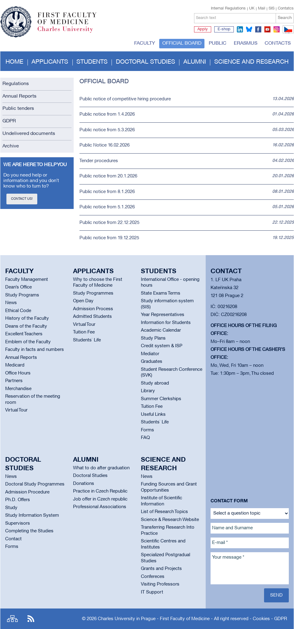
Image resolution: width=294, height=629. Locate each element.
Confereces (152, 577)
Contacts (278, 43)
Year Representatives (162, 315)
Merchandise (18, 389)
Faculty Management (26, 279)
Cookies (261, 619)
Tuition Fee (84, 332)
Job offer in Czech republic (100, 499)
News (11, 303)
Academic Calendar (161, 330)
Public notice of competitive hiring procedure (125, 99)
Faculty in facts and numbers (34, 350)
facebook (258, 29)
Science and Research (251, 62)
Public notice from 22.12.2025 (109, 223)
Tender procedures (98, 161)
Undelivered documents (28, 134)
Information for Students (166, 323)
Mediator (150, 354)
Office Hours (18, 373)
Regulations (15, 84)
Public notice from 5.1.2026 (107, 207)
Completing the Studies (29, 531)
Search (285, 18)
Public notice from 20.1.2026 (108, 176)
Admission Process (93, 309)
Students (92, 62)
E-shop (224, 29)
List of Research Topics (164, 512)
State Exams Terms (160, 293)
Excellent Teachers (23, 334)
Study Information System (32, 515)
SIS (271, 8)
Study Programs (22, 295)
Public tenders (18, 108)
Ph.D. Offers (17, 500)
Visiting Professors (160, 584)
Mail (261, 8)
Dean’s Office (18, 287)
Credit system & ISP (161, 346)
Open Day (83, 301)
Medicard (14, 365)
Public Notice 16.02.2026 (104, 145)
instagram (277, 29)
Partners (14, 381)
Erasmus (245, 43)
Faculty (144, 43)
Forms (147, 430)
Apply (202, 29)
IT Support (152, 592)
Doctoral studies (145, 62)
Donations (83, 484)
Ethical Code (18, 311)
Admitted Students (92, 316)
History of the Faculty (27, 318)
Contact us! (22, 198)
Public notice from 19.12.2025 (109, 238)
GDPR (9, 121)
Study (11, 508)
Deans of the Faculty (26, 326)
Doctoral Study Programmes (34, 484)
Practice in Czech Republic (100, 491)
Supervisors (17, 523)
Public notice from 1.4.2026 (107, 114)
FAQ (145, 438)
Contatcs (286, 8)
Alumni (194, 62)
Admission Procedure (27, 492)
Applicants (49, 62)
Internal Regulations (228, 8)
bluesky (249, 29)
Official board (181, 43)
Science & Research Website (170, 520)
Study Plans (153, 338)
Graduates (151, 361)
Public (217, 43)
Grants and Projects (161, 569)
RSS (31, 618)
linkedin (240, 29)
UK (252, 8)
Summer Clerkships (161, 399)
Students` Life (87, 340)
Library (148, 391)
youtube (267, 29)
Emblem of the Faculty (28, 342)
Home (14, 62)
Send (276, 595)
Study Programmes (93, 293)
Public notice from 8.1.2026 (107, 192)
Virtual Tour (16, 410)
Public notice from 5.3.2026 (107, 130)
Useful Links (153, 414)
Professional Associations (99, 507)
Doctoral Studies (90, 476)
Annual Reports (19, 96)
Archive (10, 146)
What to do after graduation (101, 468)
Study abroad (155, 383)
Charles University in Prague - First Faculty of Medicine (154, 619)
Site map (12, 618)
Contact (13, 539)
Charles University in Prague (70, 32)
